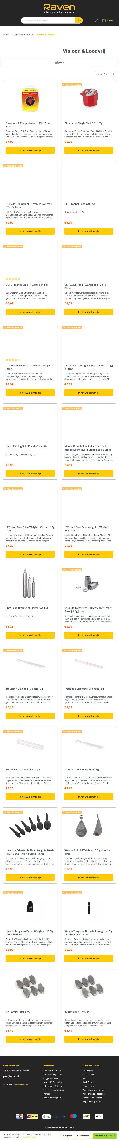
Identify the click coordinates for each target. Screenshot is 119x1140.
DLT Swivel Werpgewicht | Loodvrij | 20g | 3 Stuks (88, 367)
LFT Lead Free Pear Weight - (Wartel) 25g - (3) (86, 528)
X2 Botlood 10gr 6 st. (77, 1012)
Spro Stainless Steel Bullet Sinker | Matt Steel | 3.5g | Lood (88, 609)
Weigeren (67, 1135)
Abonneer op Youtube (92, 1097)
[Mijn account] (96, 20)
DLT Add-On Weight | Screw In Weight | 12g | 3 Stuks (29, 205)
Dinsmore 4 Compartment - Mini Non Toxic (28, 124)
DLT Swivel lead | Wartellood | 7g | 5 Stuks (85, 286)
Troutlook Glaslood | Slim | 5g (81, 770)
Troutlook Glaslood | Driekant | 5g (84, 689)
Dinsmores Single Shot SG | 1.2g (83, 123)
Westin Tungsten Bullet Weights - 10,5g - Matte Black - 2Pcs (29, 932)
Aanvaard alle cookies (105, 1135)
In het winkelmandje (30, 150)
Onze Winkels (88, 1074)
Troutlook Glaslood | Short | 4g (23, 770)
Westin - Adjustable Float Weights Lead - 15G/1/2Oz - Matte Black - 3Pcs (30, 852)
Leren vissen (88, 1086)
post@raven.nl (11, 1076)
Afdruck (46, 1093)
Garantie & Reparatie (52, 1074)
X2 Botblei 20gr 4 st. (18, 1012)
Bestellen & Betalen (52, 1070)
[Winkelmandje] (108, 20)
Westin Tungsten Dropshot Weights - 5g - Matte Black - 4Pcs (88, 932)
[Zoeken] (79, 20)
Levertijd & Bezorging (52, 1082)
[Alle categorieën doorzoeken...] (48, 20)
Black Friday (87, 1082)
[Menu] (6, 20)
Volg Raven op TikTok (91, 1101)
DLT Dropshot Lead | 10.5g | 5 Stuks (27, 285)
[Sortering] (106, 74)
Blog (84, 1078)
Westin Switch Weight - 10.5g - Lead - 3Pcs (87, 852)
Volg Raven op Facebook (93, 1093)
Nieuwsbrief (87, 1070)
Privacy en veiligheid (52, 1097)
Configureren (83, 1135)
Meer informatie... (30, 1137)
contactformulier (20, 1084)
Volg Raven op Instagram (93, 1089)
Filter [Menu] (59, 62)
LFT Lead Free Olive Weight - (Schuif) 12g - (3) (30, 528)
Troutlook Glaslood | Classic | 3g (24, 689)
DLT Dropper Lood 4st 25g (79, 204)
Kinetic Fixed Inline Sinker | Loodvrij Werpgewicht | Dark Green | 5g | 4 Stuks (87, 448)
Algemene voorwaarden (53, 1089)
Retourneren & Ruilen (52, 1086)
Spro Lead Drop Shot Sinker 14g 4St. (27, 608)
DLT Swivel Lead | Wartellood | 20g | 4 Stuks (28, 367)
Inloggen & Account (51, 1078)
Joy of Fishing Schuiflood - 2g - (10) (26, 446)
